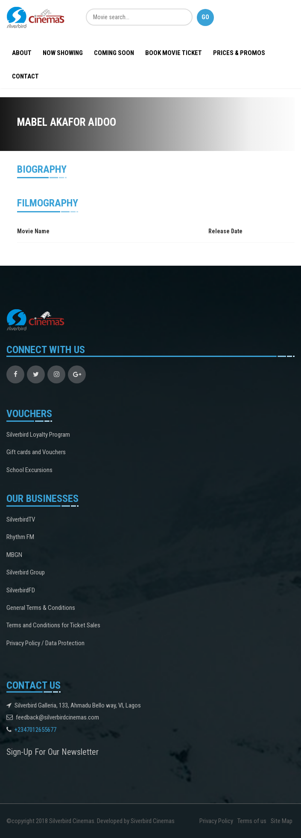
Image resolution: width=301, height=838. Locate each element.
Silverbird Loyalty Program (38, 434)
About (22, 53)
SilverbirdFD (20, 590)
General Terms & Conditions (40, 608)
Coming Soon (114, 53)
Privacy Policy (216, 821)
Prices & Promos (239, 53)
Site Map (281, 821)
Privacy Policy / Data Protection (45, 643)
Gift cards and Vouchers (36, 452)
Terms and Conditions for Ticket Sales (53, 625)
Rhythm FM (20, 537)
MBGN (14, 555)
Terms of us (251, 821)
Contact (25, 76)
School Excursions (29, 470)
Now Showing (63, 53)
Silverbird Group (25, 572)
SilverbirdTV (20, 519)
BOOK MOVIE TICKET (173, 53)
